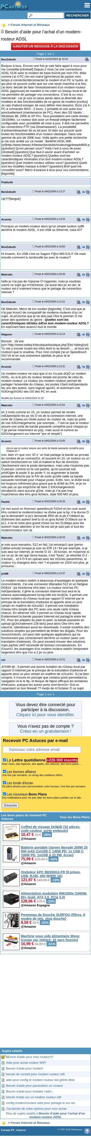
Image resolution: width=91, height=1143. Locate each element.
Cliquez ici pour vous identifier (44, 714)
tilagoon (6, 334)
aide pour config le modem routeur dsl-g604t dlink (40, 1080)
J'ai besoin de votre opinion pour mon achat (36, 1108)
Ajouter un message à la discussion (45, 46)
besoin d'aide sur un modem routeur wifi (33, 1097)
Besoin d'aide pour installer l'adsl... (30, 1091)
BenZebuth (8, 59)
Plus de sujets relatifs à (45, 1115)
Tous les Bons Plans (75, 817)
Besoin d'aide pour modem (24, 1068)
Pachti (5, 501)
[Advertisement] (45, 1003)
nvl (3, 659)
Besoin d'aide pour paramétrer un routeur (34, 1085)
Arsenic (6, 219)
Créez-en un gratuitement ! (45, 731)
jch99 (4, 573)
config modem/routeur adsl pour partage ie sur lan (40, 1103)
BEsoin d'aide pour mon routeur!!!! (29, 1057)
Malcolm (6, 274)
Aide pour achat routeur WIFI (26, 1062)
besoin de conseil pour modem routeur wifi (35, 1074)
